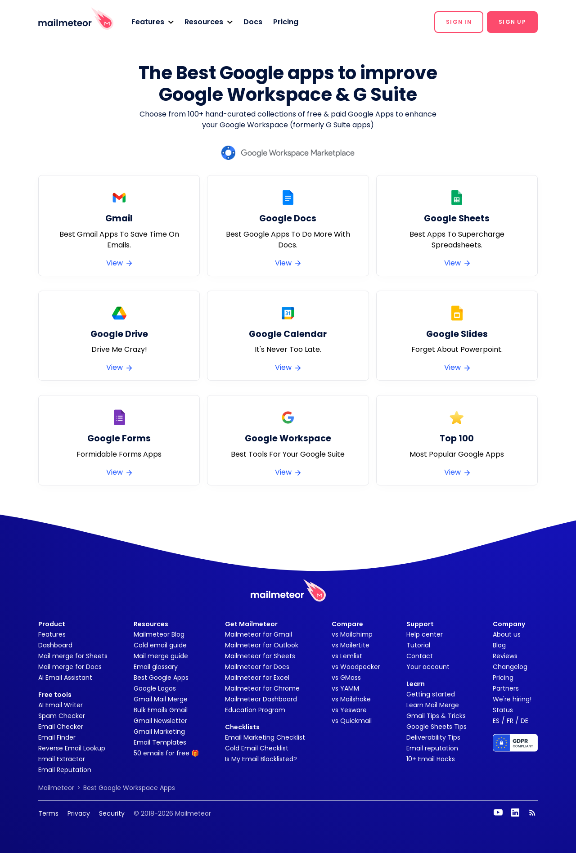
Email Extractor (61, 758)
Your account (428, 666)
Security (112, 813)
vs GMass (346, 677)
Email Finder (57, 737)
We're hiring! (512, 699)
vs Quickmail (352, 720)
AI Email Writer (60, 704)
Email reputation (432, 748)
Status (503, 709)
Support (420, 624)
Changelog (510, 666)
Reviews (505, 655)
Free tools (55, 694)
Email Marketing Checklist (265, 737)
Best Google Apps (161, 677)
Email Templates (160, 742)
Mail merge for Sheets (73, 655)
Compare (347, 624)
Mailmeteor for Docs (257, 666)
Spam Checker (61, 715)
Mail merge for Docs (70, 666)
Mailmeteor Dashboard (261, 699)
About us (507, 634)
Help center (424, 634)
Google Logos (155, 688)
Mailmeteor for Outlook (261, 645)
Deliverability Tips (433, 737)
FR (510, 720)
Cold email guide (160, 645)
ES (496, 720)
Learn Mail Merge (432, 704)
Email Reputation (64, 769)
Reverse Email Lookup (71, 748)
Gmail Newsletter (160, 720)
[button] (152, 22)
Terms (48, 813)
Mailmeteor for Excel (257, 677)
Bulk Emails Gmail (161, 709)
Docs (252, 22)
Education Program (255, 709)
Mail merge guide (161, 655)
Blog (499, 645)
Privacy (79, 813)
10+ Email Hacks (430, 758)
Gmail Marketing (159, 731)
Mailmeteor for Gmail (258, 634)
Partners (506, 688)
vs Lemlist (347, 655)
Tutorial (418, 645)
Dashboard (55, 645)
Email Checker (60, 726)
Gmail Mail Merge (161, 699)
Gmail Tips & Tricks (436, 715)
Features (52, 634)
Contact (419, 655)
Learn (415, 683)
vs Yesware (349, 709)
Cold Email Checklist (256, 748)
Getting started (430, 694)
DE (524, 720)
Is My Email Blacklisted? (261, 758)
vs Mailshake (351, 699)
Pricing (285, 22)
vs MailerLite (350, 645)
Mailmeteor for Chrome (262, 688)
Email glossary (156, 666)
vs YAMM (345, 688)
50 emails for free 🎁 (166, 753)
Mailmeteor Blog (159, 634)
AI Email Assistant (65, 677)
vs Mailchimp (352, 634)
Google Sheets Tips (436, 726)
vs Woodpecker (356, 666)
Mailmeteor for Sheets (260, 655)
